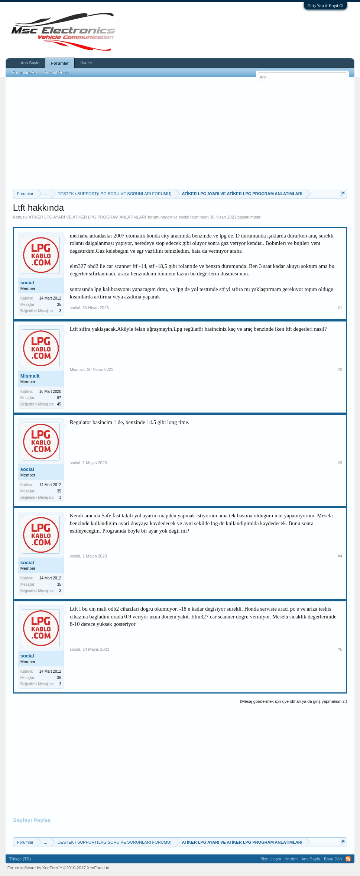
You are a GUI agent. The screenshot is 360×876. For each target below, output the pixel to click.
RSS (348, 859)
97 (59, 398)
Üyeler (86, 63)
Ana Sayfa (30, 63)
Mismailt (30, 376)
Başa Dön (333, 859)
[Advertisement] (180, 133)
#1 (340, 308)
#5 (340, 649)
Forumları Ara (24, 72)
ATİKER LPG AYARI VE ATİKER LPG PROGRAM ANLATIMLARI (87, 217)
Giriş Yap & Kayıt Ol (326, 5)
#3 (340, 462)
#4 (340, 556)
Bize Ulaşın (270, 859)
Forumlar (60, 63)
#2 (340, 369)
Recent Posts (56, 72)
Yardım (291, 859)
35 (59, 305)
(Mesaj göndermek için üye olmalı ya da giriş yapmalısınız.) (293, 701)
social (184, 217)
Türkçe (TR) (20, 859)
